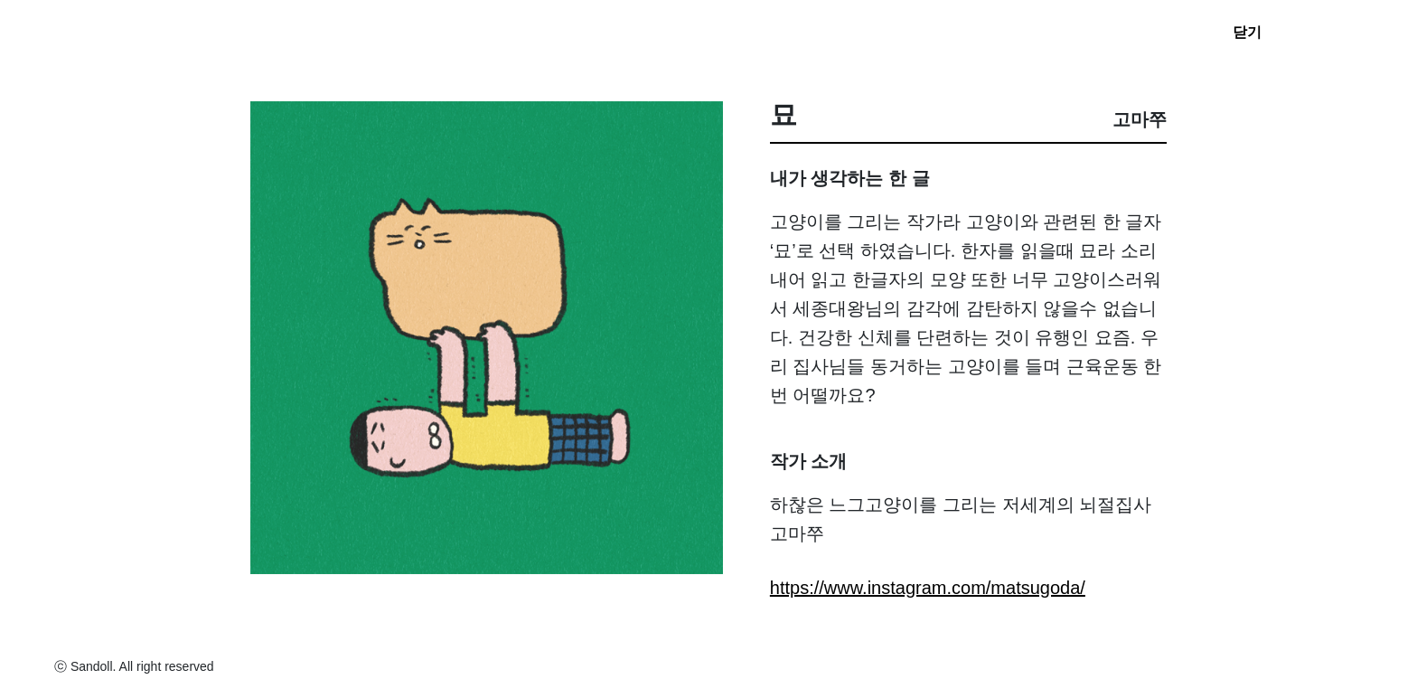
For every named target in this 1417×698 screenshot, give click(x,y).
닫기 (1247, 32)
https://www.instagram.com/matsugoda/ (927, 588)
